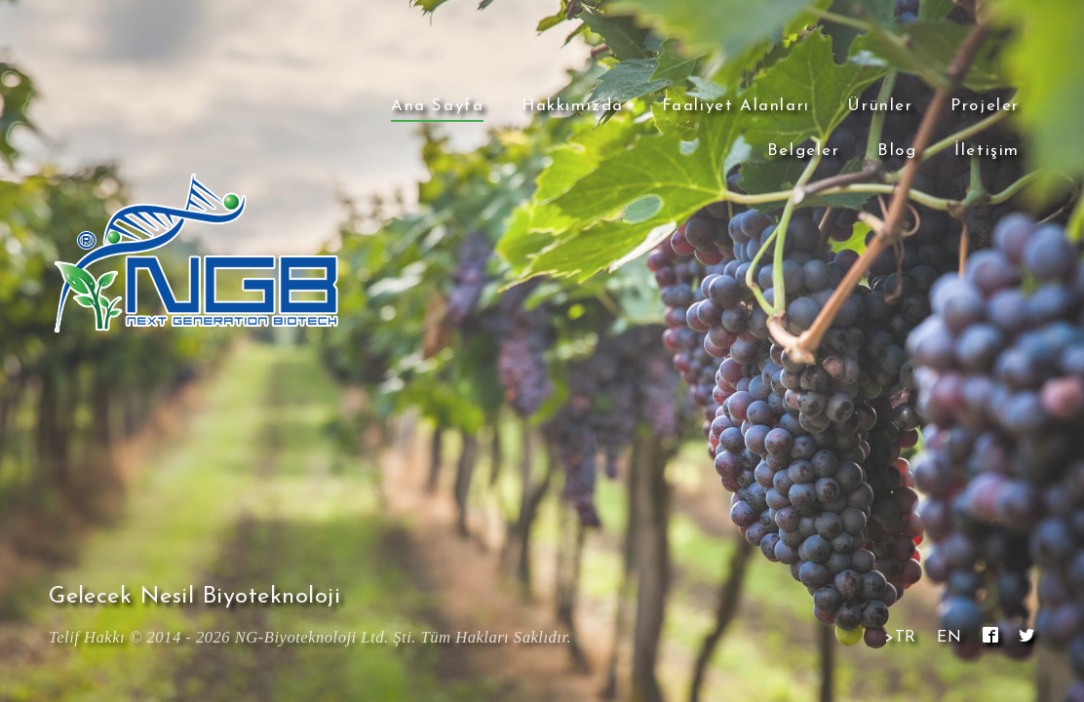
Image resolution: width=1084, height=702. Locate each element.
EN (949, 637)
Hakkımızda (573, 106)
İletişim (987, 150)
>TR (900, 637)
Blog (896, 150)
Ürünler (879, 106)
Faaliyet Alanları (736, 106)
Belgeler (803, 150)
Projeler (985, 106)
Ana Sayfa (437, 106)
